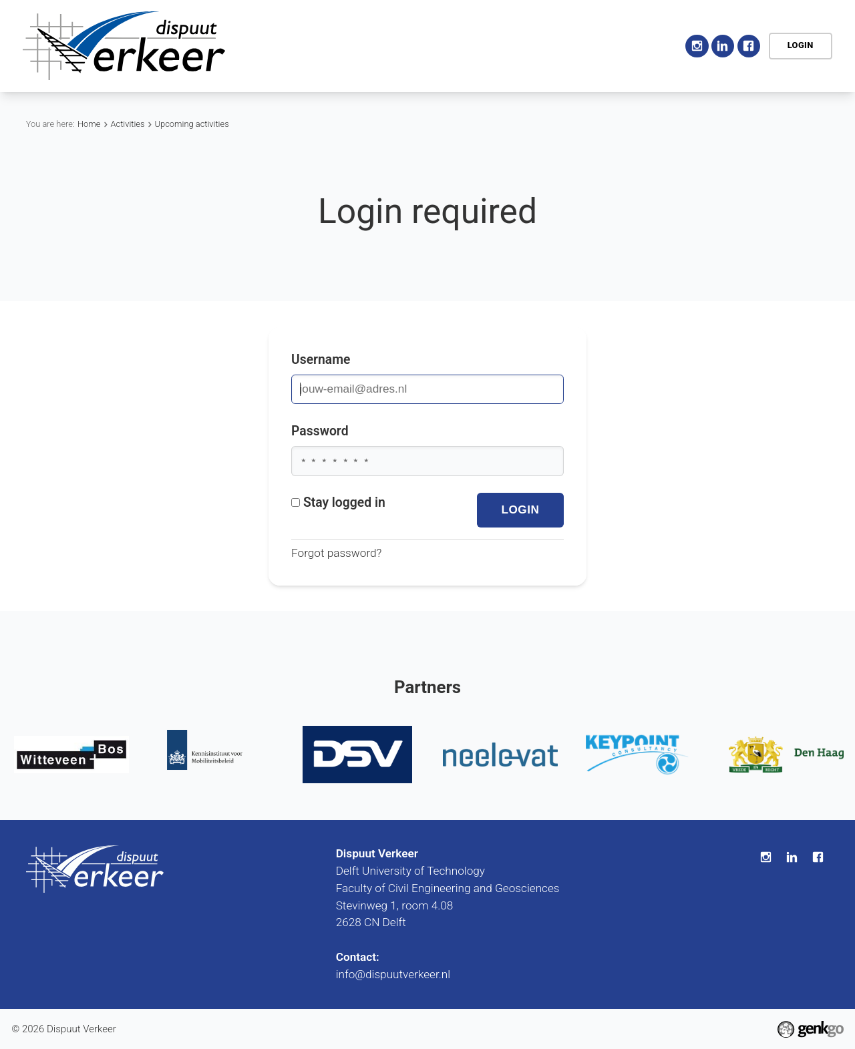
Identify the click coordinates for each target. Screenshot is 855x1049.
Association (366, 45)
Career (581, 45)
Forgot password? (336, 554)
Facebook (748, 46)
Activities (443, 45)
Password (320, 431)
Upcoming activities (192, 124)
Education (516, 45)
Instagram (696, 46)
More (642, 45)
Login (801, 45)
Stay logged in (338, 502)
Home (307, 45)
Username (320, 359)
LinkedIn (722, 46)
